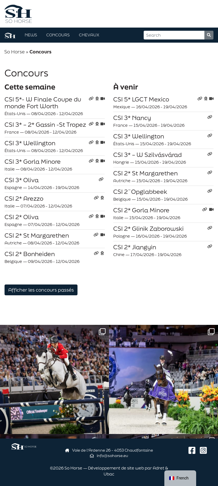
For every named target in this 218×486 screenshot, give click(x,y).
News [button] (31, 35)
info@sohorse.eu (109, 455)
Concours (58, 35)
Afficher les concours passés (41, 289)
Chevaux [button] (89, 35)
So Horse (14, 51)
